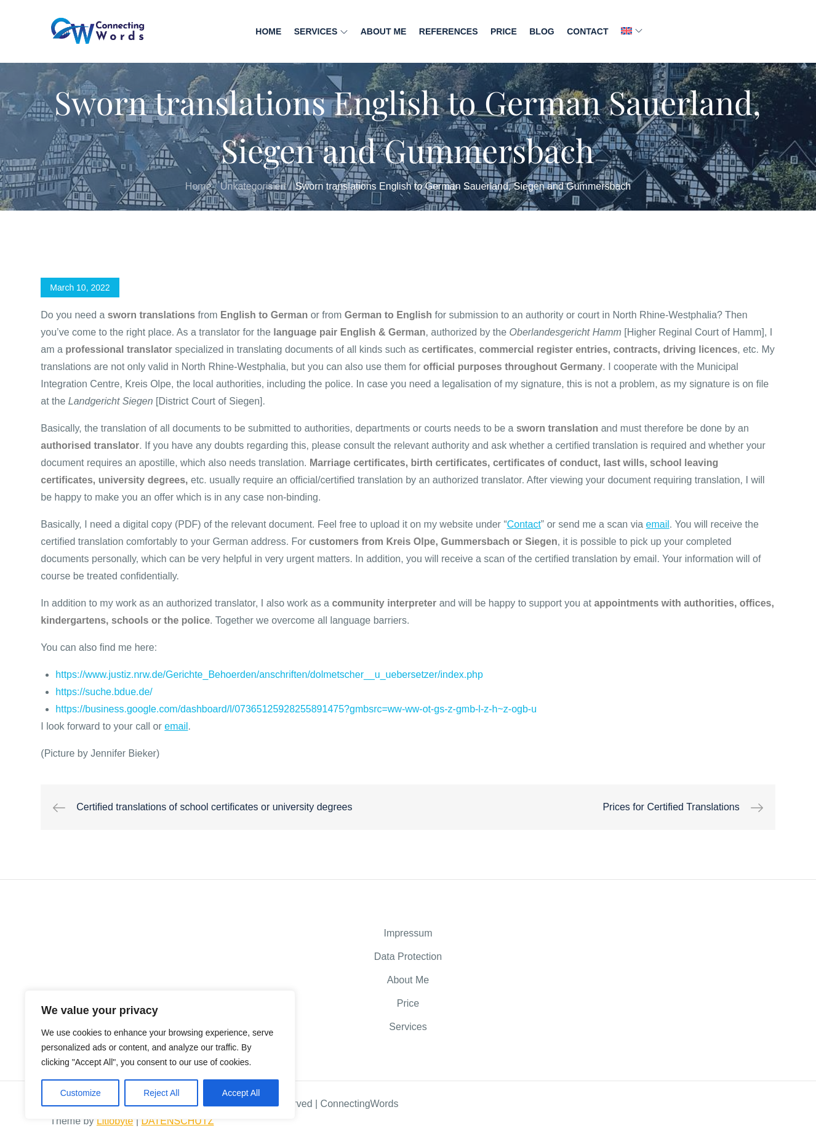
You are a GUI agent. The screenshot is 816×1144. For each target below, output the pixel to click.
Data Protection (408, 956)
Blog (541, 31)
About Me (384, 31)
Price (503, 31)
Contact (587, 31)
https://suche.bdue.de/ (103, 692)
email (658, 524)
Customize (80, 1093)
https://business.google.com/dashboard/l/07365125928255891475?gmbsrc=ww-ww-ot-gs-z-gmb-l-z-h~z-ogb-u (296, 709)
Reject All (161, 1093)
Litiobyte (115, 1121)
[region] (160, 1054)
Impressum (407, 933)
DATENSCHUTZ (178, 1121)
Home (268, 31)
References (448, 31)
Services (321, 31)
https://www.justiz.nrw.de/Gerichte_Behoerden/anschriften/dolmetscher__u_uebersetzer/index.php (269, 674)
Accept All (241, 1093)
